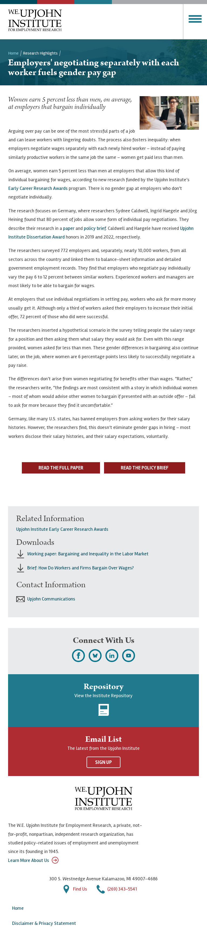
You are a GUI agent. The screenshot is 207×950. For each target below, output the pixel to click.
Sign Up (103, 762)
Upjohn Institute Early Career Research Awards (62, 529)
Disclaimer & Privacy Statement (44, 923)
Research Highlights (40, 53)
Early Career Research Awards (38, 188)
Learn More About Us (33, 860)
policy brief (95, 228)
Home (13, 53)
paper (68, 228)
